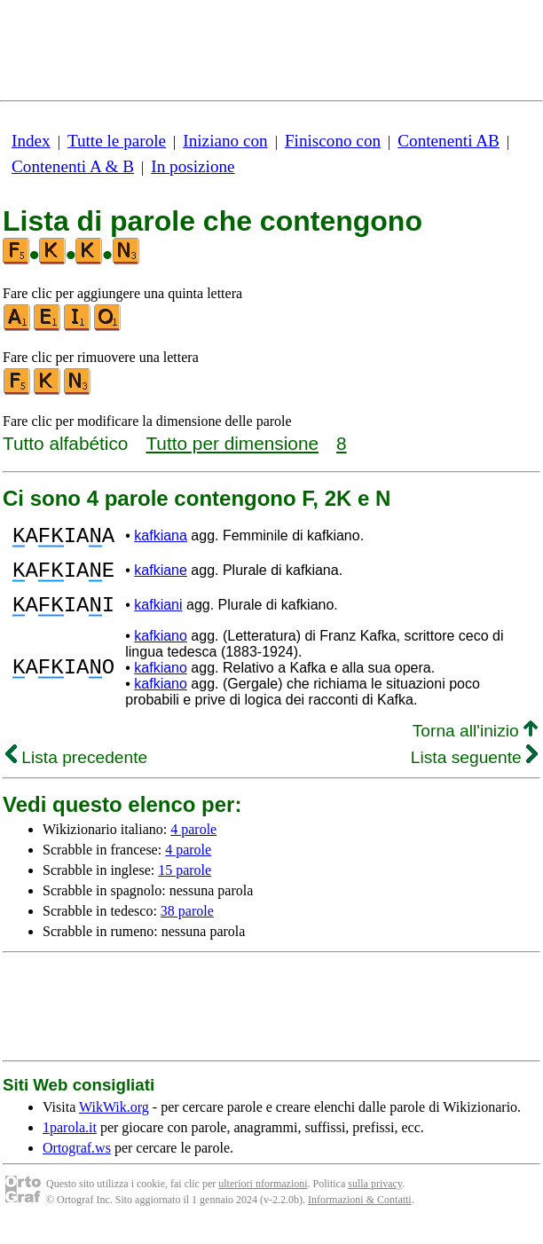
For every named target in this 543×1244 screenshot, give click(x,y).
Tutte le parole (116, 140)
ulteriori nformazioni (262, 1199)
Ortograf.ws (77, 1163)
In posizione (192, 166)
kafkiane (160, 578)
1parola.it (70, 1143)
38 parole (187, 926)
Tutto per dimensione (232, 443)
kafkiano (160, 651)
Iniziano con (225, 140)
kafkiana (160, 538)
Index (31, 140)
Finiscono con (333, 140)
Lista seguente (474, 773)
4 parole (193, 845)
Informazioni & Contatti (360, 1215)
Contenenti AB (448, 140)
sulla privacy (375, 1199)
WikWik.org (114, 1122)
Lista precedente (76, 773)
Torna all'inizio (475, 746)
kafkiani (158, 618)
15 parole (184, 886)
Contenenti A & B (73, 166)
